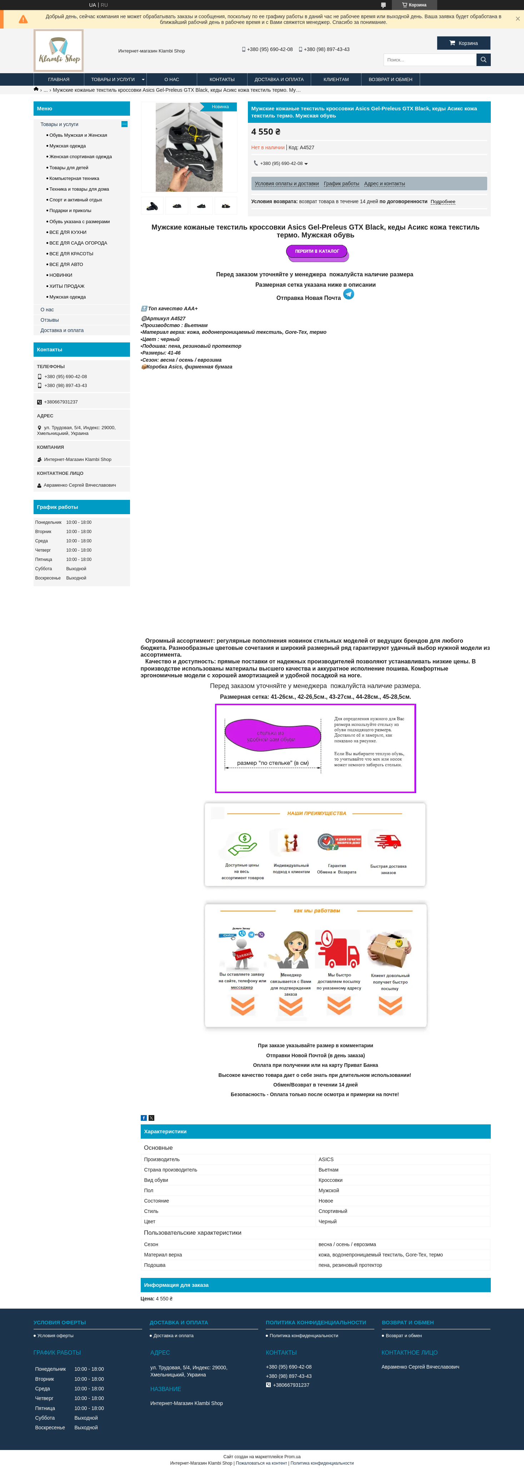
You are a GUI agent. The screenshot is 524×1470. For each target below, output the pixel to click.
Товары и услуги (113, 79)
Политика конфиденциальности (304, 1335)
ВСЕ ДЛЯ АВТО (66, 264)
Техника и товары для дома (79, 189)
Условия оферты (56, 1335)
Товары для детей (69, 167)
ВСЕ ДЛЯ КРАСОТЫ (72, 253)
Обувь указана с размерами (80, 221)
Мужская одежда (68, 146)
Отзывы (50, 320)
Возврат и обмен (390, 79)
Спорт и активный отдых (76, 199)
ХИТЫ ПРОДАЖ (67, 286)
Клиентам (336, 79)
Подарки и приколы (70, 210)
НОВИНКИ (61, 275)
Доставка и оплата (279, 79)
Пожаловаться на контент (261, 1463)
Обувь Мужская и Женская (79, 135)
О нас (172, 79)
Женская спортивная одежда (81, 156)
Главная (59, 79)
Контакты (222, 79)
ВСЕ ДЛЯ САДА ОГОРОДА (79, 243)
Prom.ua (292, 1456)
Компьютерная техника (74, 178)
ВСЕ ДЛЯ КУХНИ (68, 232)
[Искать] (483, 60)
